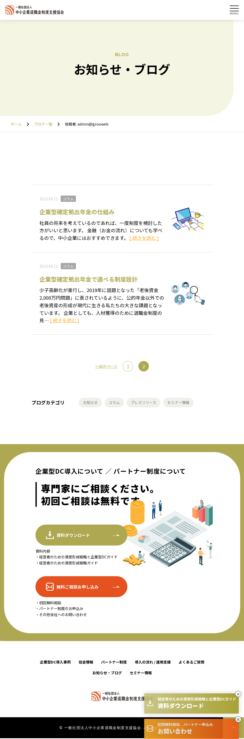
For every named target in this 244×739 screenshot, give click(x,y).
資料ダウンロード (73, 536)
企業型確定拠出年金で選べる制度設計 (88, 279)
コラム (68, 198)
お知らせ (91, 403)
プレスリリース (149, 403)
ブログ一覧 (43, 124)
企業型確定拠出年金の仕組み (77, 211)
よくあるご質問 (191, 662)
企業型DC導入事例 (55, 662)
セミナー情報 (187, 403)
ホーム (16, 124)
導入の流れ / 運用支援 (153, 662)
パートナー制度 (114, 662)
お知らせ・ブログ (107, 673)
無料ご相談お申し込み (77, 587)
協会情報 (86, 662)
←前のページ (106, 366)
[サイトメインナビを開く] (234, 10)
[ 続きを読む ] (144, 237)
